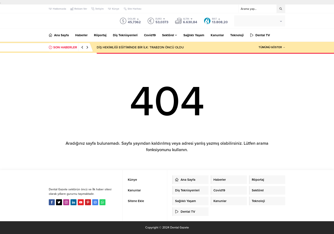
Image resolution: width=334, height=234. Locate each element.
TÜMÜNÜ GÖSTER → (272, 47)
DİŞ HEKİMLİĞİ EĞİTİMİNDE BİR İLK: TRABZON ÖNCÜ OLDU (140, 47)
